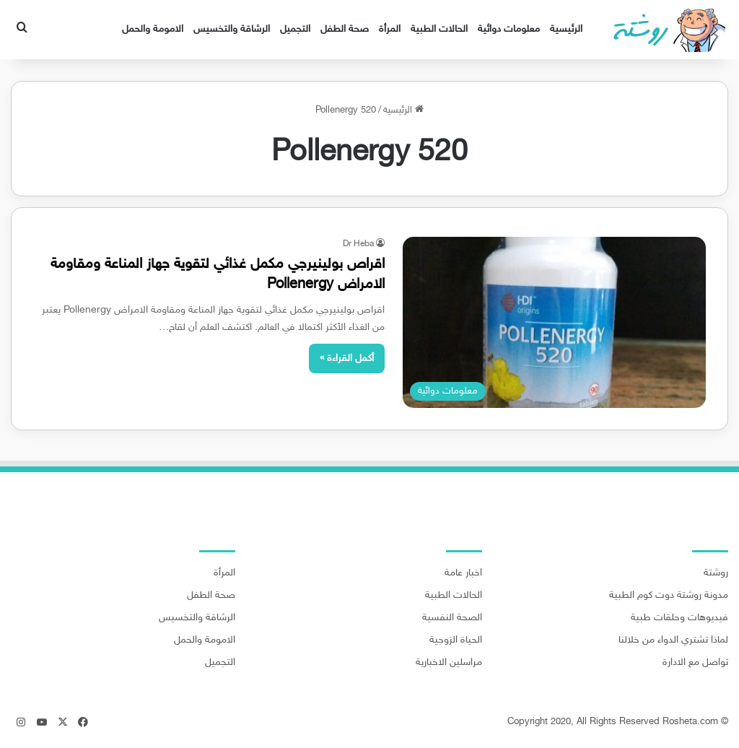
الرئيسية (566, 29)
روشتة (716, 573)
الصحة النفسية (452, 618)
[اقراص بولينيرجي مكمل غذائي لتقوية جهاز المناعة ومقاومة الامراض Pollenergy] (554, 322)
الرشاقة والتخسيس (231, 29)
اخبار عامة (463, 573)
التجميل (295, 29)
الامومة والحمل (152, 29)
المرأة (390, 29)
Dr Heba (358, 244)
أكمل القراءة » (347, 358)
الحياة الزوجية (455, 640)
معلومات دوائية (509, 29)
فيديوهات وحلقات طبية (679, 618)
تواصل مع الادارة (695, 663)
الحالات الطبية (439, 29)
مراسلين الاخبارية (449, 663)
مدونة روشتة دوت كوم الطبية (668, 595)
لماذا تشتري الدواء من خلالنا (673, 640)
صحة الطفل (344, 29)
